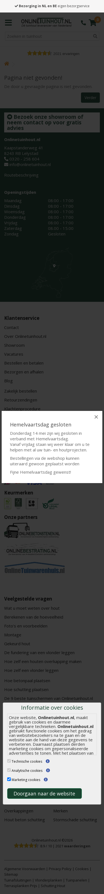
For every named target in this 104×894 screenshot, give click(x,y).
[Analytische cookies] (9, 770)
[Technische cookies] (9, 761)
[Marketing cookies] (9, 779)
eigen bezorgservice (52, 6)
